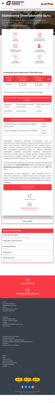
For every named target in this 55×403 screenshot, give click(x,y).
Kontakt (5, 366)
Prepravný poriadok (8, 364)
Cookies (5, 322)
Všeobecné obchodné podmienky (12, 324)
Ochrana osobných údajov (10, 320)
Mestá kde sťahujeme (9, 303)
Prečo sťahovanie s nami (10, 309)
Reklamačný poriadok (9, 319)
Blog (4, 357)
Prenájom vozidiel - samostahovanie (13, 340)
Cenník (5, 307)
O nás (4, 302)
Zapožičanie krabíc (8, 361)
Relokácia (5, 343)
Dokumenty (6, 326)
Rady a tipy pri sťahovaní (10, 363)
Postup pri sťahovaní (9, 311)
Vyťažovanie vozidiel (8, 338)
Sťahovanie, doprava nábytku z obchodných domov (18, 341)
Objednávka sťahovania (9, 305)
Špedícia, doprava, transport (10, 345)
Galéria (4, 355)
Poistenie (5, 317)
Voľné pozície (6, 359)
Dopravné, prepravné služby (11, 336)
